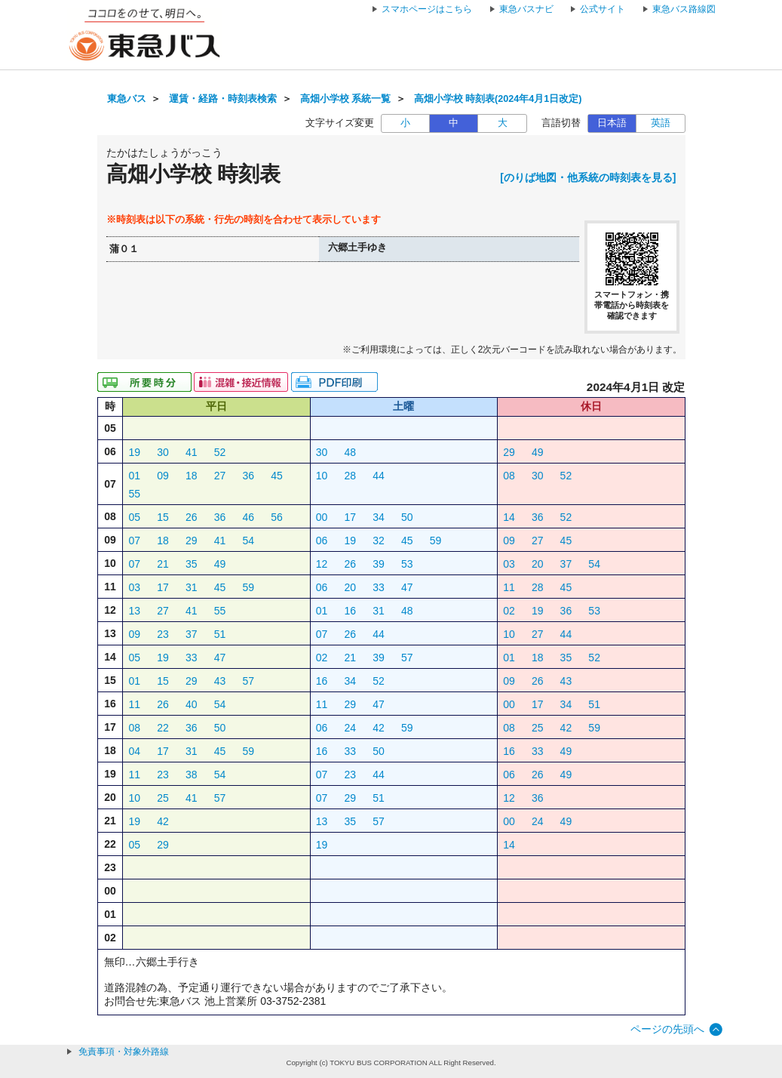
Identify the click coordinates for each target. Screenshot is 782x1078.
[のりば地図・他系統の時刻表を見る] (588, 177)
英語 (660, 123)
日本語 (612, 123)
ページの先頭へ (667, 1029)
